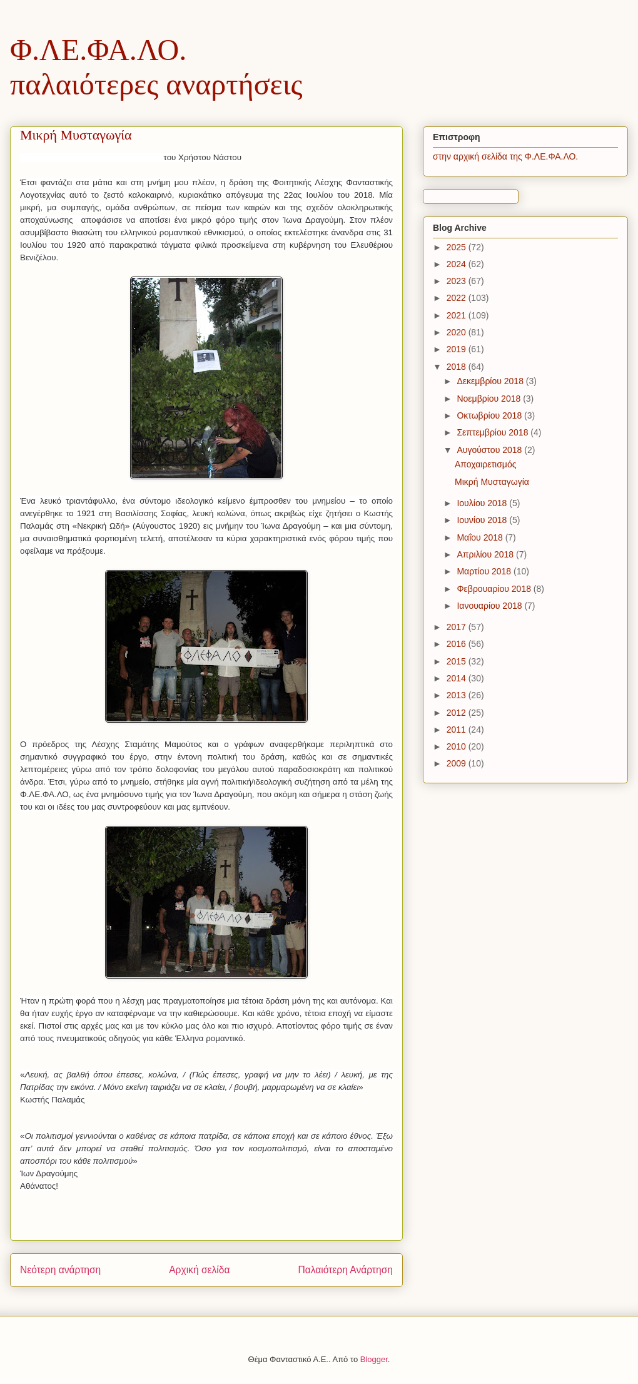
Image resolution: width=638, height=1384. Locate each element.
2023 (457, 281)
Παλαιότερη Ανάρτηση (345, 1269)
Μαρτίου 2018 (485, 571)
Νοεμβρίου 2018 (490, 399)
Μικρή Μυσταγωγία (492, 482)
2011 (457, 730)
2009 (457, 763)
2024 (457, 264)
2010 (457, 746)
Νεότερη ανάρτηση (60, 1269)
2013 (457, 695)
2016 (457, 644)
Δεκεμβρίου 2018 (491, 381)
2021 (457, 315)
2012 (457, 713)
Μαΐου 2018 (481, 537)
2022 (457, 298)
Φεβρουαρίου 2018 (495, 589)
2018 (457, 367)
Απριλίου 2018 (486, 554)
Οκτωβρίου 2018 (490, 415)
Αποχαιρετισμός (485, 464)
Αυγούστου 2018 (490, 450)
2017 (457, 627)
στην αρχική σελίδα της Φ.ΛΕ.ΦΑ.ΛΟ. (505, 156)
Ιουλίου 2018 (483, 503)
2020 (457, 332)
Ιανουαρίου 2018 (490, 606)
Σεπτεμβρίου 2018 (493, 432)
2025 (457, 247)
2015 (457, 661)
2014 (457, 678)
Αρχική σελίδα (199, 1269)
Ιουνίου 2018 (483, 520)
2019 (457, 349)
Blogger (374, 1359)
